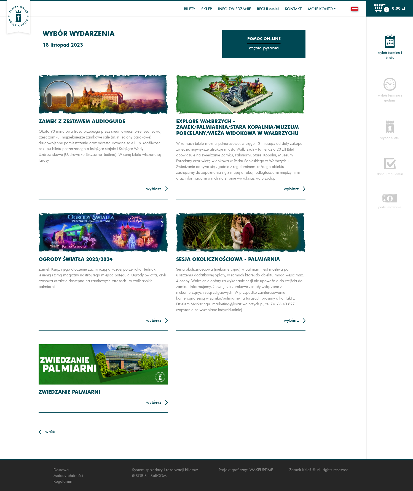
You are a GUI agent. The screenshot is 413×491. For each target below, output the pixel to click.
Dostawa (61, 470)
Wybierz (153, 188)
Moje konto (320, 9)
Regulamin (268, 9)
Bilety (189, 9)
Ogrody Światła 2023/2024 (75, 259)
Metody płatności (68, 475)
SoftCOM (159, 475)
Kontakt (293, 9)
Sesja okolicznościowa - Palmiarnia (228, 259)
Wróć (50, 431)
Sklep (206, 9)
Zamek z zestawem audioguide (82, 121)
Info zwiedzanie (234, 9)
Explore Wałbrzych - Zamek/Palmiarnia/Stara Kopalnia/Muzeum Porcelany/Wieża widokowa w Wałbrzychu (237, 127)
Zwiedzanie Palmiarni (69, 392)
